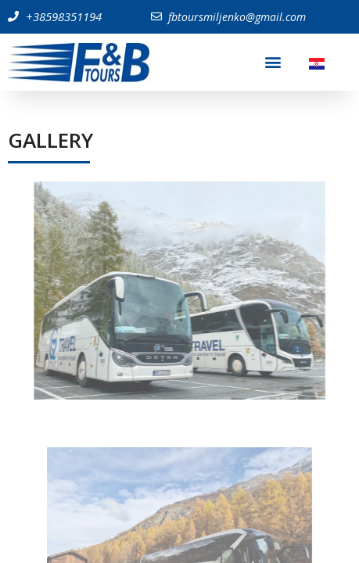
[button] (273, 62)
